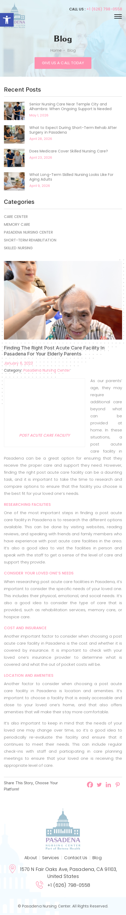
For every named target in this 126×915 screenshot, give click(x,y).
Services (50, 858)
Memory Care (17, 224)
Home (56, 50)
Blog (97, 858)
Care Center (16, 216)
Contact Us (75, 858)
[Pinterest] (117, 785)
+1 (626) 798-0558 (104, 9)
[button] (7, 20)
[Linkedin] (108, 785)
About (30, 858)
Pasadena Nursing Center (28, 232)
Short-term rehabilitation (30, 240)
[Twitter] (99, 785)
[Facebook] (90, 785)
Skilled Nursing (18, 248)
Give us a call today (63, 63)
